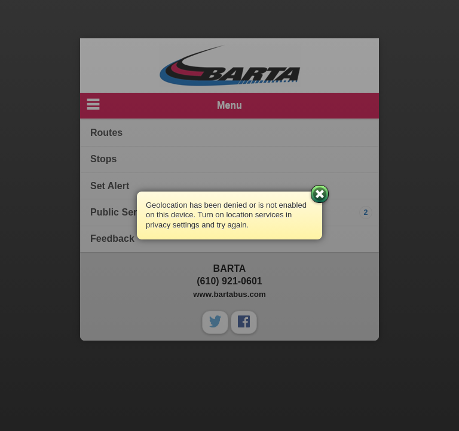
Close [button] (320, 194)
